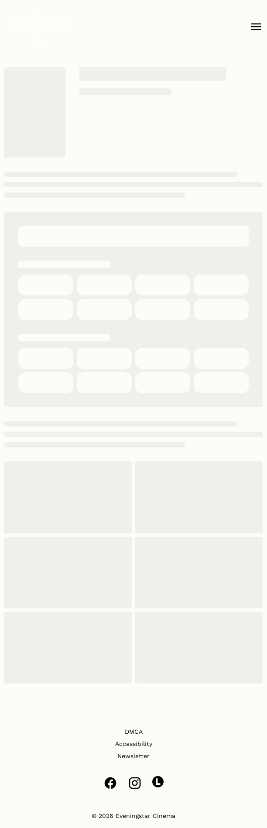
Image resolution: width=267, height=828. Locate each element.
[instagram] (135, 783)
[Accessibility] (133, 744)
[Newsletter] (133, 756)
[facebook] (110, 783)
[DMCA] (134, 731)
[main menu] (256, 26)
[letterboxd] (158, 781)
